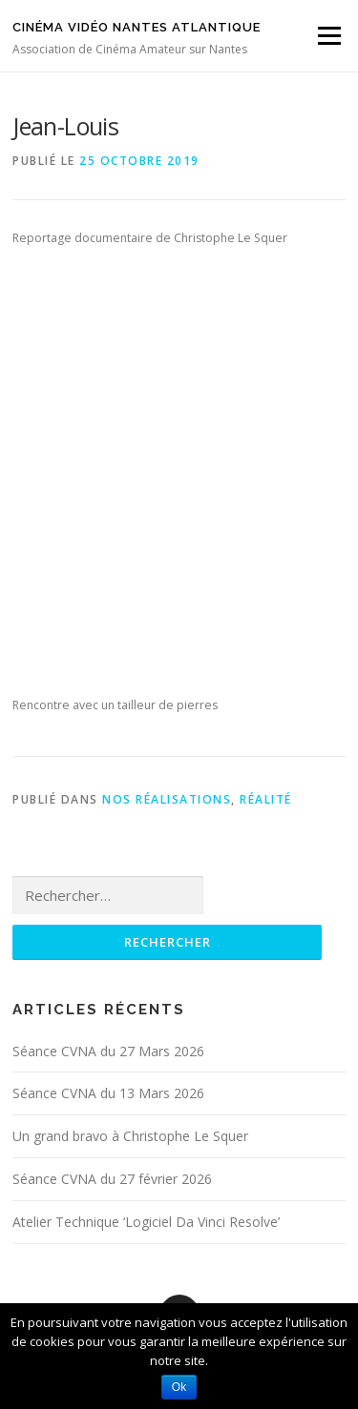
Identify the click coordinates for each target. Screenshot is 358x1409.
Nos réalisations (166, 799)
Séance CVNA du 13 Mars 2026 (108, 1093)
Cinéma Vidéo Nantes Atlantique (136, 27)
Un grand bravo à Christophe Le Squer (130, 1136)
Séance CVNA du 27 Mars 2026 (108, 1051)
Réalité (266, 799)
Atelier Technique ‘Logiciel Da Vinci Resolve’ (146, 1222)
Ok (179, 1387)
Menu (328, 36)
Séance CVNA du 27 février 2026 (112, 1179)
